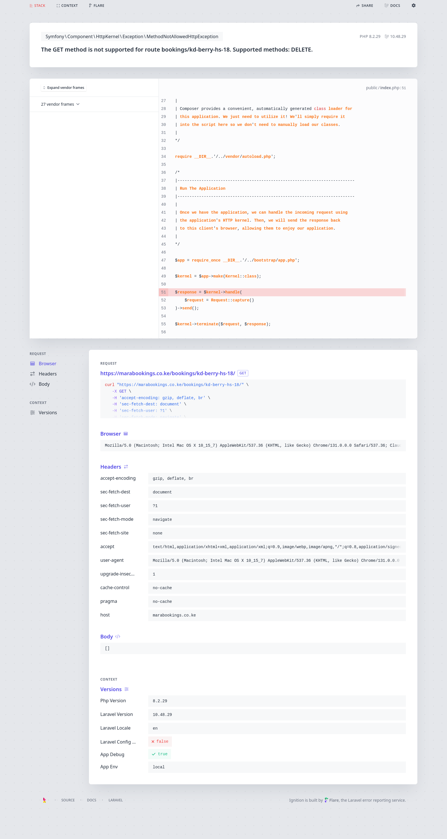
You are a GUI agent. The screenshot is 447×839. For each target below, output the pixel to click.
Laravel (116, 800)
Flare (331, 800)
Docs (91, 800)
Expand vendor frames (63, 87)
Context (38, 402)
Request (38, 353)
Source (68, 800)
